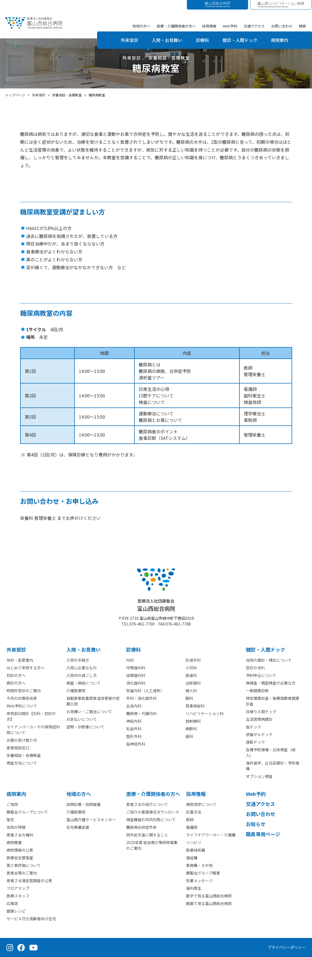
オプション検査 (259, 776)
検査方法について (22, 763)
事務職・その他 (199, 865)
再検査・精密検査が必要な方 (270, 683)
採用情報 (209, 26)
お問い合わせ (281, 26)
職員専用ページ (263, 834)
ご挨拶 (12, 804)
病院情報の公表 (20, 850)
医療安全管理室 (20, 857)
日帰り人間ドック (261, 711)
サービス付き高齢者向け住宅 (31, 918)
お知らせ (255, 823)
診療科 (202, 40)
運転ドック (255, 742)
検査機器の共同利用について (151, 819)
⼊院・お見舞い (83, 649)
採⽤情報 (196, 793)
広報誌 (12, 903)
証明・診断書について (85, 726)
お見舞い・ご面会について (89, 711)
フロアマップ (18, 888)
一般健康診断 (257, 690)
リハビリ (193, 842)
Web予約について (22, 705)
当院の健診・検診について (269, 660)
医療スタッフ (18, 895)
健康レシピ (16, 911)
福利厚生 (193, 888)
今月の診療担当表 (22, 698)
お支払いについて (81, 719)
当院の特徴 (16, 827)
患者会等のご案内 (22, 873)
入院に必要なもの (81, 667)
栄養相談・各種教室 (24, 755)
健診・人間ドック (240, 40)
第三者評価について (24, 865)
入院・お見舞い (167, 40)
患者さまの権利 (20, 835)
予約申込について (261, 675)
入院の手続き (77, 660)
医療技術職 (195, 850)
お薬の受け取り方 (22, 740)
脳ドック (253, 726)
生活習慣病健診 (259, 719)
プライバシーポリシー (287, 947)
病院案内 (279, 40)
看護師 (191, 827)
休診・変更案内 (20, 660)
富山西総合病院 (156, 605)
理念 (10, 819)
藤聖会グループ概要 (203, 873)
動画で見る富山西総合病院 (209, 903)
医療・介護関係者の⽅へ (153, 793)
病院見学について (201, 804)
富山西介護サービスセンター (91, 819)
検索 (302, 26)
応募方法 (193, 812)
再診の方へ (16, 683)
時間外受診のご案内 (24, 690)
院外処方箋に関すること (147, 835)
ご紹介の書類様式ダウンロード (153, 812)
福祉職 (191, 857)
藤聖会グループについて (27, 812)
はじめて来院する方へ (26, 667)
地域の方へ (141, 26)
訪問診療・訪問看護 (83, 804)
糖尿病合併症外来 (141, 827)
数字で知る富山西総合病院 (209, 895)
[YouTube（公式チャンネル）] (33, 947)
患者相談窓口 (18, 747)
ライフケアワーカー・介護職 (211, 835)
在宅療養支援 (77, 827)
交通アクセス (254, 26)
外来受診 (129, 40)
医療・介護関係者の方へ (176, 26)
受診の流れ (255, 667)
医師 (190, 819)
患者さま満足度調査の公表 (29, 880)
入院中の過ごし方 (81, 675)
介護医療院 (75, 690)
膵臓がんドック (259, 734)
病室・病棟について (83, 683)
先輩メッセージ (199, 880)
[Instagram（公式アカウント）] (10, 947)
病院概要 (14, 842)
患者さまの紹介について (147, 804)
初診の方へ (16, 675)
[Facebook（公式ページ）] (21, 947)
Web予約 (230, 26)
